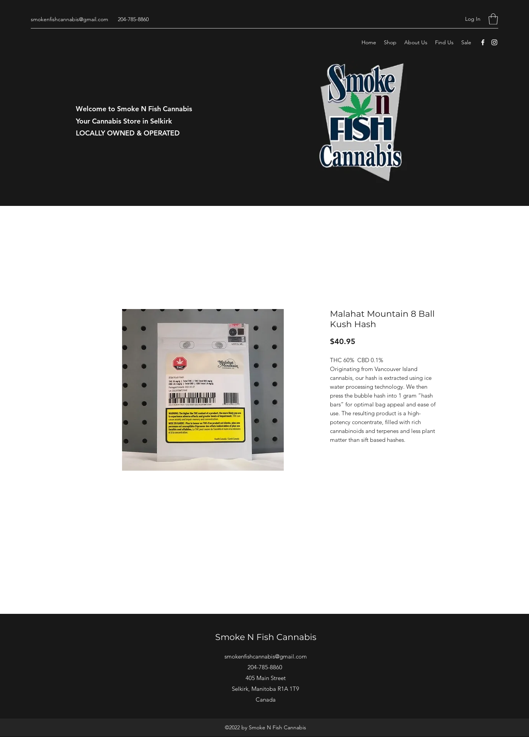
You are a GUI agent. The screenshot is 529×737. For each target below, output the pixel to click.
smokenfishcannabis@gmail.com (69, 19)
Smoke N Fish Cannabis (265, 637)
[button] (493, 19)
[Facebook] (483, 42)
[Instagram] (494, 42)
